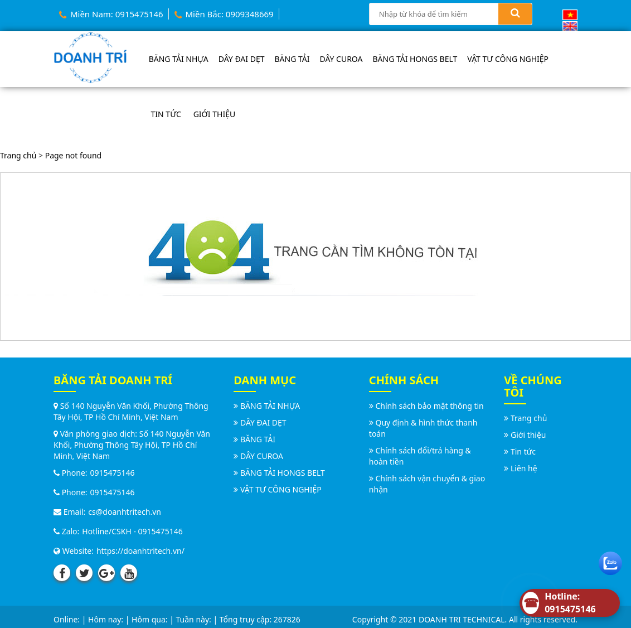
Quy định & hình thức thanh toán (423, 428)
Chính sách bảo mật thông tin (429, 405)
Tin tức (166, 114)
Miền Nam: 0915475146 (111, 14)
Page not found (73, 155)
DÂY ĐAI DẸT (242, 59)
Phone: (71, 472)
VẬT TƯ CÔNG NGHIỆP (508, 59)
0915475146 (112, 472)
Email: (69, 511)
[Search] (515, 14)
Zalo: (66, 531)
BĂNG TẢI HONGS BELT (414, 59)
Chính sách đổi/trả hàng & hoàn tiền (420, 456)
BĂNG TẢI (291, 59)
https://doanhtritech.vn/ (140, 550)
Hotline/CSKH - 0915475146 (132, 531)
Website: (74, 550)
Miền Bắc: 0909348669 (224, 14)
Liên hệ (524, 468)
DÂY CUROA (340, 59)
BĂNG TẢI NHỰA (178, 59)
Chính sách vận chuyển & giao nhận (427, 484)
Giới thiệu (214, 114)
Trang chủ (18, 155)
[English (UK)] (569, 25)
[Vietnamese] (569, 13)
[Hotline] (570, 603)
